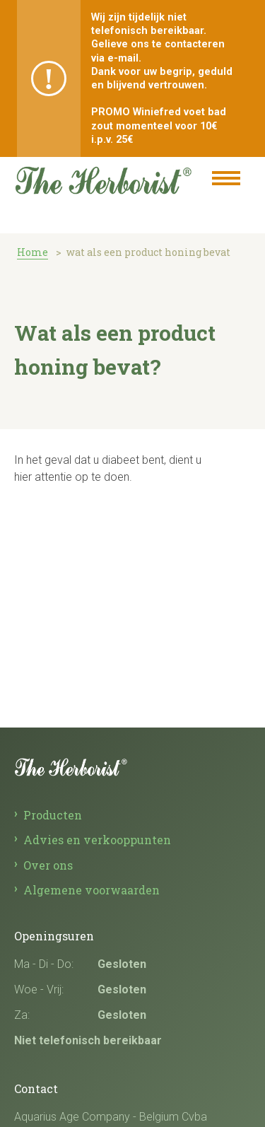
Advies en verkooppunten (97, 839)
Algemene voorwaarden (91, 889)
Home (32, 252)
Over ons (48, 865)
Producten (52, 814)
